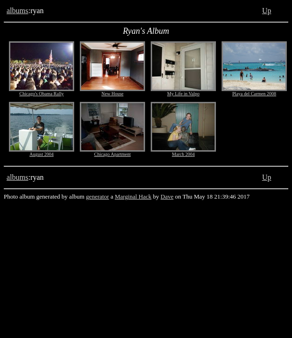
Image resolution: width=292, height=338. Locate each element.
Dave (167, 196)
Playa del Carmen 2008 (254, 93)
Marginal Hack (133, 196)
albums (17, 11)
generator (97, 196)
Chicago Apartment (112, 154)
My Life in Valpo (183, 93)
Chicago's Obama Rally (41, 93)
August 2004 (42, 154)
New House (112, 93)
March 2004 (183, 154)
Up (266, 11)
